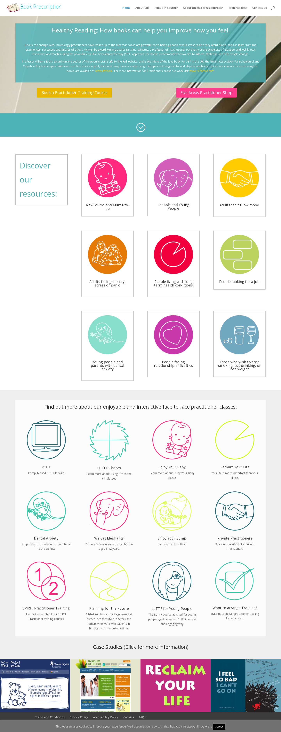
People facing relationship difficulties (173, 364)
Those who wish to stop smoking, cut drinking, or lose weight (239, 365)
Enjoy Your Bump (171, 538)
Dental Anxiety (46, 538)
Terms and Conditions (50, 717)
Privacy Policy (79, 717)
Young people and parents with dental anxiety (107, 365)
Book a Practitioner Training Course (74, 92)
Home (126, 8)
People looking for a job (239, 281)
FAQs (142, 717)
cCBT (46, 467)
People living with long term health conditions (173, 283)
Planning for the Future (109, 608)
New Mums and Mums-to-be (107, 207)
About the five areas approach (203, 8)
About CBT (142, 8)
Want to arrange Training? (235, 607)
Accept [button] (219, 726)
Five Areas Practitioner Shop (206, 92)
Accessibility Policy (105, 717)
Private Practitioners (234, 538)
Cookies (128, 717)
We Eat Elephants (109, 538)
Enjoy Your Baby (172, 467)
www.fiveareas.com (201, 71)
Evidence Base (238, 8)
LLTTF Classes (109, 467)
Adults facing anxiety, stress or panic (107, 283)
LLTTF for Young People (172, 608)
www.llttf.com (104, 71)
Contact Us (259, 8)
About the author (166, 8)
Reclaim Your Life (234, 467)
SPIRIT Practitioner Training (46, 608)
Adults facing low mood (239, 205)
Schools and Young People (173, 206)
